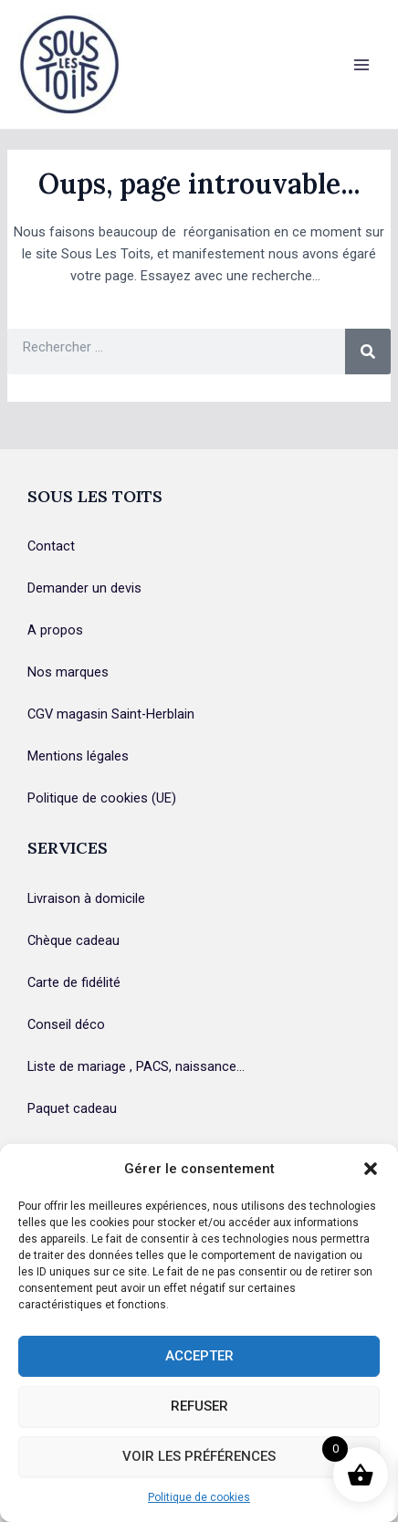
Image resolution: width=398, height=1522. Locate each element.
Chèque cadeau (73, 940)
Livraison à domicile (86, 898)
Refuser (199, 1406)
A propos (55, 630)
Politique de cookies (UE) (101, 798)
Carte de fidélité (73, 982)
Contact (51, 546)
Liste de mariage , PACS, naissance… (136, 1066)
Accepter (199, 1356)
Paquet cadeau (72, 1108)
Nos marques (68, 672)
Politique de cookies (199, 1497)
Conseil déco (66, 1024)
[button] (370, 1169)
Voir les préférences (199, 1456)
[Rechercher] (368, 351)
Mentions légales (78, 756)
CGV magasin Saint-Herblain (110, 714)
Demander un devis (84, 588)
